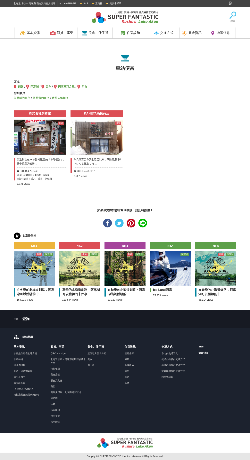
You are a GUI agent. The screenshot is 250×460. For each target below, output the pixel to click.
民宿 (127, 377)
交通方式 (163, 33)
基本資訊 (30, 33)
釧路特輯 (18, 359)
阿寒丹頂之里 (66, 86)
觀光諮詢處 (19, 383)
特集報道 (55, 368)
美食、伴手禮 (95, 33)
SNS (85, 3)
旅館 (127, 371)
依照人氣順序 (60, 97)
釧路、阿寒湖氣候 (23, 371)
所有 (84, 86)
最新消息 (203, 353)
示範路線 (55, 410)
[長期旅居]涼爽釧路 (24, 388)
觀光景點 (55, 374)
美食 (90, 359)
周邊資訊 (192, 33)
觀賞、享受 (61, 33)
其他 (127, 383)
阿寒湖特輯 (19, 365)
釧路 (20, 86)
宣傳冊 (98, 3)
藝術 (53, 386)
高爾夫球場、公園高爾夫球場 (66, 392)
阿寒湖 (34, 86)
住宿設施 (130, 33)
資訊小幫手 (115, 3)
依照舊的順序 (41, 97)
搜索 (232, 17)
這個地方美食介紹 (97, 353)
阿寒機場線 (167, 377)
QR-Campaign (58, 353)
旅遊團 (54, 398)
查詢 (25, 319)
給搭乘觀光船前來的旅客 (26, 394)
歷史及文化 (56, 380)
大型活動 (55, 421)
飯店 (127, 359)
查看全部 (129, 353)
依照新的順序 (22, 97)
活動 (53, 404)
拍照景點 (55, 416)
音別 (48, 86)
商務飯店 (129, 365)
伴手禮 (91, 365)
